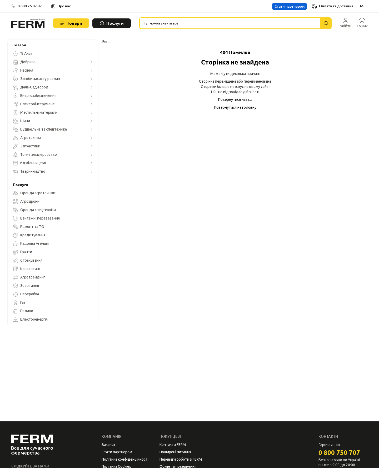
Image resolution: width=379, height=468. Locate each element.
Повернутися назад (235, 99)
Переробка (26, 294)
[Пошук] (326, 23)
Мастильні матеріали (35, 112)
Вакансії (108, 444)
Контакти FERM (172, 444)
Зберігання (26, 285)
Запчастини (26, 146)
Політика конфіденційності (125, 459)
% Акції (22, 53)
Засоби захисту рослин (36, 79)
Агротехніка (27, 138)
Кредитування (29, 235)
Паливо (23, 311)
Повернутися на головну (235, 107)
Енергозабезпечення (34, 95)
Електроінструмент (34, 104)
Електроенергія (30, 319)
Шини (21, 121)
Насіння (23, 70)
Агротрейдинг (29, 277)
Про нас (64, 6)
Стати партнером (290, 6)
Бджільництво (29, 163)
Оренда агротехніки (34, 193)
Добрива (24, 62)
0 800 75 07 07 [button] (30, 6)
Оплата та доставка (332, 6)
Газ (19, 302)
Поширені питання (175, 452)
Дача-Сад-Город (30, 87)
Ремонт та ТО (28, 227)
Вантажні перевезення (36, 218)
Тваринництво (29, 171)
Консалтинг (27, 269)
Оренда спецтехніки (34, 210)
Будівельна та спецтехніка (40, 129)
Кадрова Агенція (31, 243)
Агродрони (26, 201)
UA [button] (363, 6)
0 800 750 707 (339, 452)
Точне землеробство (35, 154)
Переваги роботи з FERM (180, 459)
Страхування (27, 260)
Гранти (22, 252)
